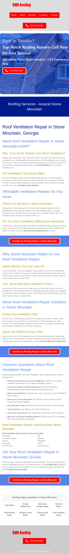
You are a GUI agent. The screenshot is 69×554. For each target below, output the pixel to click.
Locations (43, 15)
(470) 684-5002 (43, 165)
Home (13, 15)
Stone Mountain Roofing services (35, 231)
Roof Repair (9, 505)
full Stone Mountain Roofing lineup (53, 341)
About (22, 15)
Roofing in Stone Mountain (29, 185)
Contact (54, 15)
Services (32, 15)
